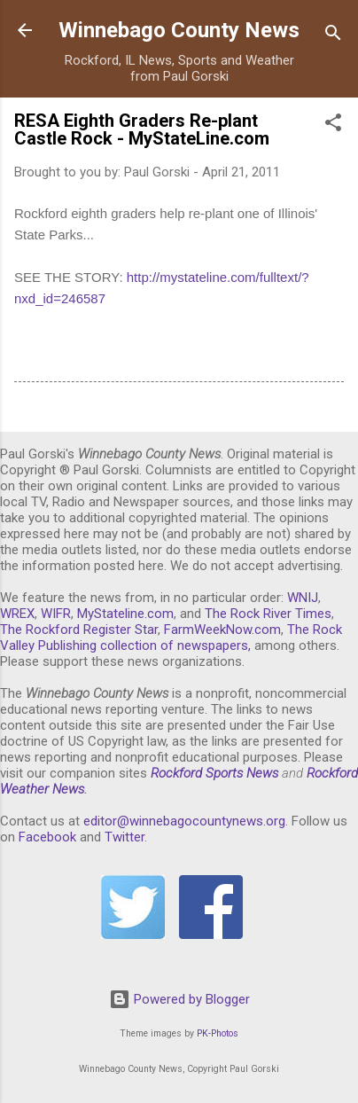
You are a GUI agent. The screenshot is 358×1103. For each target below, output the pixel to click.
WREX (17, 614)
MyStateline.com (125, 614)
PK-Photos (217, 1033)
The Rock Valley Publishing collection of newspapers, (171, 637)
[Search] (333, 36)
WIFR (56, 614)
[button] (333, 125)
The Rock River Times (268, 614)
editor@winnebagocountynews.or (180, 821)
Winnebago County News (179, 30)
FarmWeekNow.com (222, 630)
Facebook (47, 837)
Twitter (124, 837)
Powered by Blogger (179, 999)
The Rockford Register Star (79, 630)
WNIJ (302, 598)
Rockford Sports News (214, 773)
